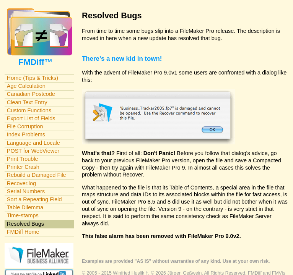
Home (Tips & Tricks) (32, 78)
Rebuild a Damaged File (36, 175)
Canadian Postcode (31, 94)
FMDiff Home (23, 232)
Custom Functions (29, 110)
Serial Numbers (26, 191)
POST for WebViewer (33, 151)
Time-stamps (23, 215)
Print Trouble (22, 159)
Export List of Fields (31, 118)
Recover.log (21, 183)
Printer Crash (23, 167)
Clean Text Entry (27, 102)
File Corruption (25, 126)
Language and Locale (33, 143)
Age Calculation (26, 86)
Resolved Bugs (25, 224)
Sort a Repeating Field (34, 199)
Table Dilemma (25, 207)
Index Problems (26, 134)
